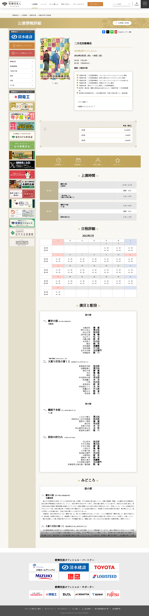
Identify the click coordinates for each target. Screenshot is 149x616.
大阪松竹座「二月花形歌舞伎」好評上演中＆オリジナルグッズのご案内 (102, 73)
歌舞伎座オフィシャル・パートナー (22, 27)
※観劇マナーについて (85, 102)
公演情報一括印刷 (123, 18)
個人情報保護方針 (100, 609)
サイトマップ (49, 609)
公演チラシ (96, 4)
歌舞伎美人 (15, 11)
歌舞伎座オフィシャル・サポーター (22, 87)
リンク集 (75, 609)
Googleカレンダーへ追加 (124, 27)
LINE (112, 27)
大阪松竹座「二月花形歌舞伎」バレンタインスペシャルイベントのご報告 (103, 71)
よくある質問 (86, 609)
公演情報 (34, 4)
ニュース (43, 4)
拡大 (55, 79)
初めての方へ (65, 4)
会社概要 (115, 609)
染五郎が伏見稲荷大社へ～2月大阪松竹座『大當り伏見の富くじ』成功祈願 (103, 89)
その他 (12, 81)
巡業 (11, 76)
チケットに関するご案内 (33, 609)
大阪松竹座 (32, 11)
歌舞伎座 (13, 57)
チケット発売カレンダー (23, 49)
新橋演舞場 (13, 62)
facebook (103, 27)
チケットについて (78, 4)
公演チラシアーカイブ (24, 41)
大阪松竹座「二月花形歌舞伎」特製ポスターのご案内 (96, 78)
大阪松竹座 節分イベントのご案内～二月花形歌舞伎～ (97, 81)
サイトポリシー (63, 609)
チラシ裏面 (82, 97)
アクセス (58, 126)
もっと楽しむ (53, 4)
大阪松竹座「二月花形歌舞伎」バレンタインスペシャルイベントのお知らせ (103, 76)
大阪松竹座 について (58, 133)
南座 (11, 71)
